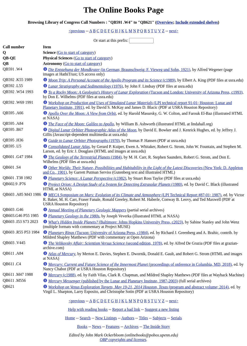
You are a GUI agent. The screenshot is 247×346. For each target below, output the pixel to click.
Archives (131, 326)
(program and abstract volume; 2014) (138, 287)
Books (82, 326)
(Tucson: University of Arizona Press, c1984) (98, 232)
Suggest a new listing (162, 309)
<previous (77, 31)
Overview (165, 22)
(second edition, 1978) (105, 243)
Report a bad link (126, 309)
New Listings (106, 318)
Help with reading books (88, 309)
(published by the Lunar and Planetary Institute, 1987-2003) (113, 281)
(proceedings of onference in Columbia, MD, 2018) (140, 264)
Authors (127, 318)
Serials (176, 318)
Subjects (159, 318)
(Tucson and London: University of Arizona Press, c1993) (145, 92)
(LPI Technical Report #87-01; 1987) (134, 195)
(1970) (84, 140)
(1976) (85, 86)
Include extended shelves (196, 22)
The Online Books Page (123, 9)
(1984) (85, 157)
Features (112, 326)
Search (85, 318)
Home (70, 318)
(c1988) (61, 275)
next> (173, 31)
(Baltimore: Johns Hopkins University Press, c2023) (115, 222)
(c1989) (111, 80)
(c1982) (87, 178)
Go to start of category (76, 52)
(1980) (115, 184)
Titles (143, 318)
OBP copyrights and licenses (123, 339)
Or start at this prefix (110, 40)
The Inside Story (156, 326)
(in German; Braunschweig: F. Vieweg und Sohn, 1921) (119, 69)
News (96, 326)
